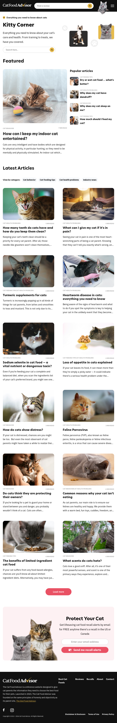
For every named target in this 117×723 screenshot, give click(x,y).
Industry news (89, 180)
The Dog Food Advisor (26, 700)
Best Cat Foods (62, 681)
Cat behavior (8, 128)
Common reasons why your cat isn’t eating (88, 495)
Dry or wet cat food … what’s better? (97, 81)
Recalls (90, 679)
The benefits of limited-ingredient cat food (27, 562)
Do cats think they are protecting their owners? (27, 495)
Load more (58, 591)
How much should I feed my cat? (96, 121)
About (100, 679)
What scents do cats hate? (82, 561)
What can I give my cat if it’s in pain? (85, 229)
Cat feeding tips (86, 77)
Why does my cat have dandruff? (93, 95)
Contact (110, 679)
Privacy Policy (108, 714)
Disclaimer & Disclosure (75, 714)
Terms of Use (93, 714)
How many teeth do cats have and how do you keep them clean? (28, 229)
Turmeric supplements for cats (25, 295)
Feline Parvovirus (75, 430)
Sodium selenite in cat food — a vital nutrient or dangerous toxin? (27, 364)
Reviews (79, 679)
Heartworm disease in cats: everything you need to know (84, 297)
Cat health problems (88, 90)
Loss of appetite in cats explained (87, 362)
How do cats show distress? (23, 430)
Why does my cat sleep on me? (95, 108)
